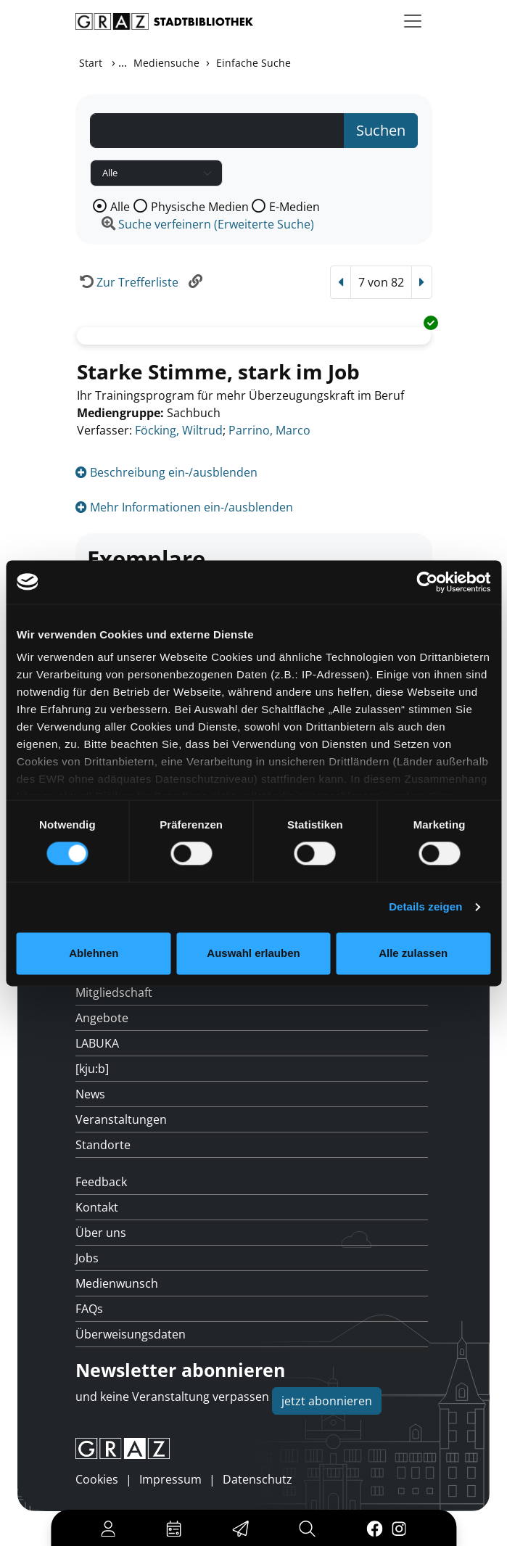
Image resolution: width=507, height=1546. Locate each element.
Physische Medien (200, 207)
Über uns (100, 1233)
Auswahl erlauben (253, 953)
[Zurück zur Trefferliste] (126, 282)
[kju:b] (92, 1069)
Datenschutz (257, 1479)
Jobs (87, 1258)
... (122, 62)
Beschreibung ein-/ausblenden (166, 472)
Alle (120, 207)
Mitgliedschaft (113, 992)
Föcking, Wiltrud (179, 430)
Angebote (101, 1018)
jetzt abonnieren (326, 1401)
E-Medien (294, 207)
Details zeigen (425, 907)
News (90, 1094)
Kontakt (96, 1207)
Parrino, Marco (269, 430)
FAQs (89, 1309)
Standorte (103, 1145)
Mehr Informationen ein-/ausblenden (184, 507)
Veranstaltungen (121, 1119)
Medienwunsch (116, 1283)
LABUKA (97, 1043)
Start (90, 63)
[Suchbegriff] (217, 130)
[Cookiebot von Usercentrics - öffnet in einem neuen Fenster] (426, 582)
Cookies (96, 1479)
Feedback (101, 1182)
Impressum (170, 1479)
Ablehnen (93, 953)
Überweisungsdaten (130, 1334)
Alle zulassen (413, 953)
